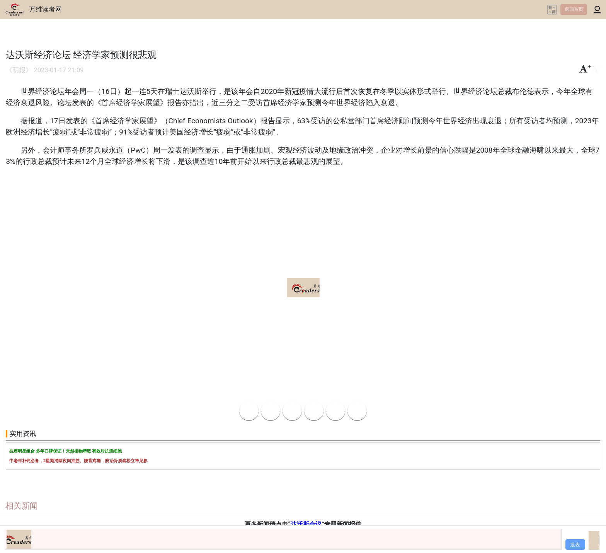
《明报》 (19, 70)
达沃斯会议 (306, 524)
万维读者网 (45, 9)
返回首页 (574, 9)
